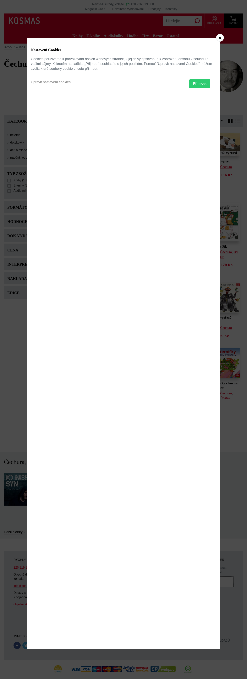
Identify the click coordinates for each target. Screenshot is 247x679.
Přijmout (199, 362)
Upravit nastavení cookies (51, 360)
